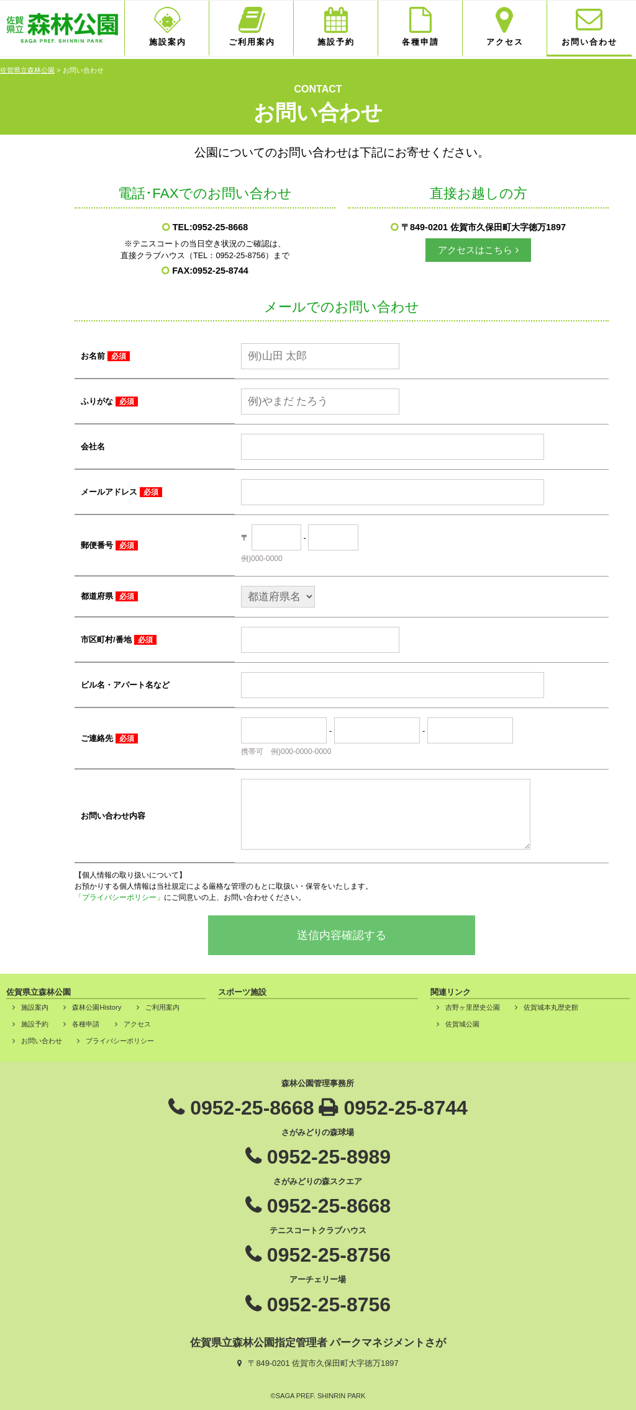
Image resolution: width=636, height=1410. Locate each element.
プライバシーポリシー (120, 1040)
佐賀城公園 (462, 1024)
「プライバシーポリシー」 (119, 897)
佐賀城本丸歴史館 (551, 1007)
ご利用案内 (252, 42)
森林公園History (96, 1007)
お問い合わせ (589, 42)
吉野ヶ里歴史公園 (472, 1007)
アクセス (505, 42)
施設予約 (336, 42)
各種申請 (420, 42)
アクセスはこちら (475, 250)
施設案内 (167, 42)
